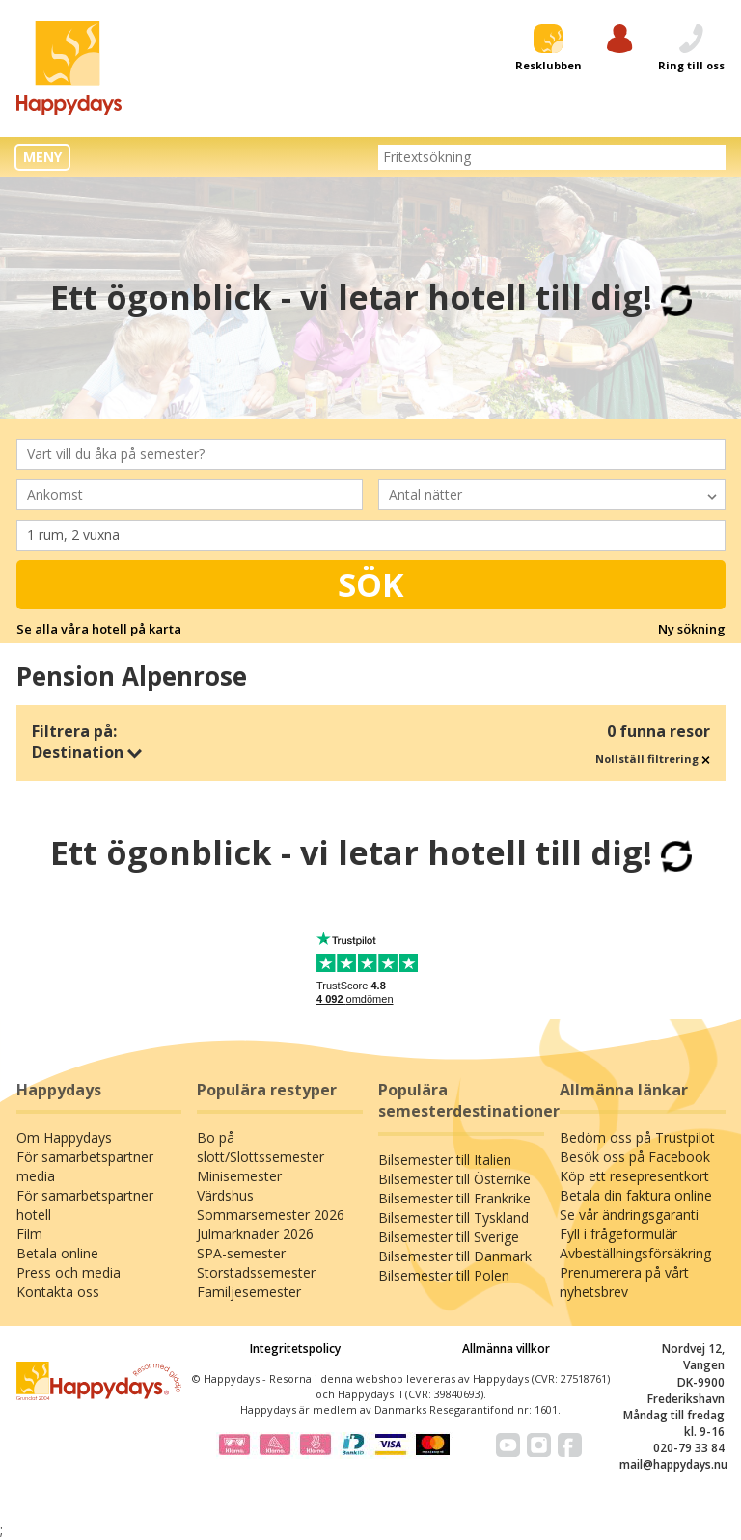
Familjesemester (249, 1292)
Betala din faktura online (636, 1195)
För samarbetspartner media (84, 1166)
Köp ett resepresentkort (634, 1176)
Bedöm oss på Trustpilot (637, 1137)
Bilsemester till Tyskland (453, 1217)
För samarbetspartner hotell (84, 1205)
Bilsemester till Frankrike (454, 1198)
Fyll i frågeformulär (618, 1234)
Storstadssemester (256, 1272)
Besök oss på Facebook (635, 1157)
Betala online (57, 1253)
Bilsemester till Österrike (454, 1179)
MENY (42, 157)
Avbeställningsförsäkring (635, 1253)
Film (29, 1234)
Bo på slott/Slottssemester (260, 1147)
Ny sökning (692, 628)
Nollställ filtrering (652, 758)
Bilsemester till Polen (443, 1275)
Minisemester (239, 1176)
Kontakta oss (57, 1292)
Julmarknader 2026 (255, 1234)
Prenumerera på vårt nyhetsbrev (624, 1282)
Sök (371, 584)
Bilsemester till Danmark (455, 1256)
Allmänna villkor (506, 1348)
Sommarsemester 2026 (270, 1214)
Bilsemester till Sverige (448, 1237)
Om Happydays (64, 1137)
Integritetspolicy (295, 1348)
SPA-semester (241, 1253)
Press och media (68, 1272)
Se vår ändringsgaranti (629, 1214)
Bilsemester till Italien (444, 1159)
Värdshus (225, 1195)
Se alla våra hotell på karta (98, 628)
